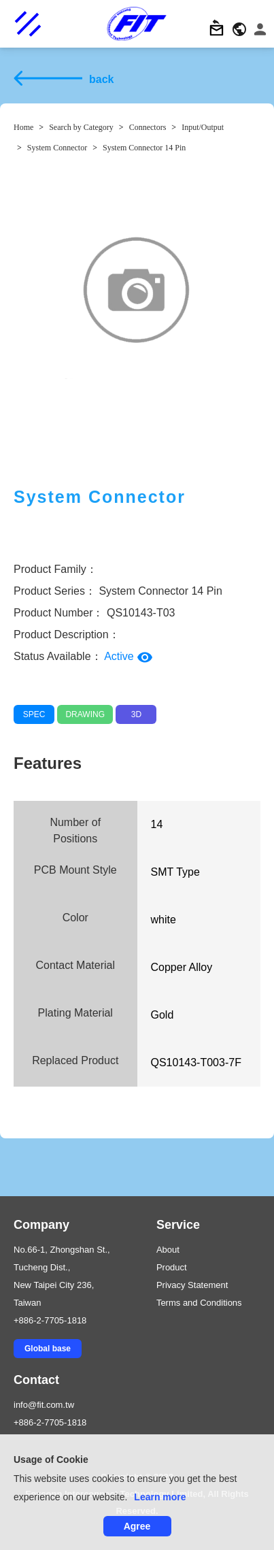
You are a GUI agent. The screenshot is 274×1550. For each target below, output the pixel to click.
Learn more (160, 1496)
